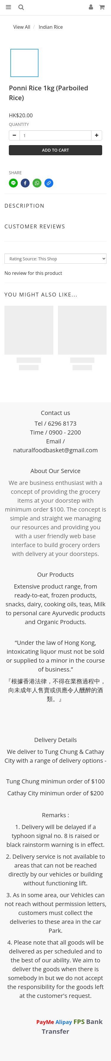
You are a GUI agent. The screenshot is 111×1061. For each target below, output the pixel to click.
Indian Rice (51, 27)
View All (21, 27)
